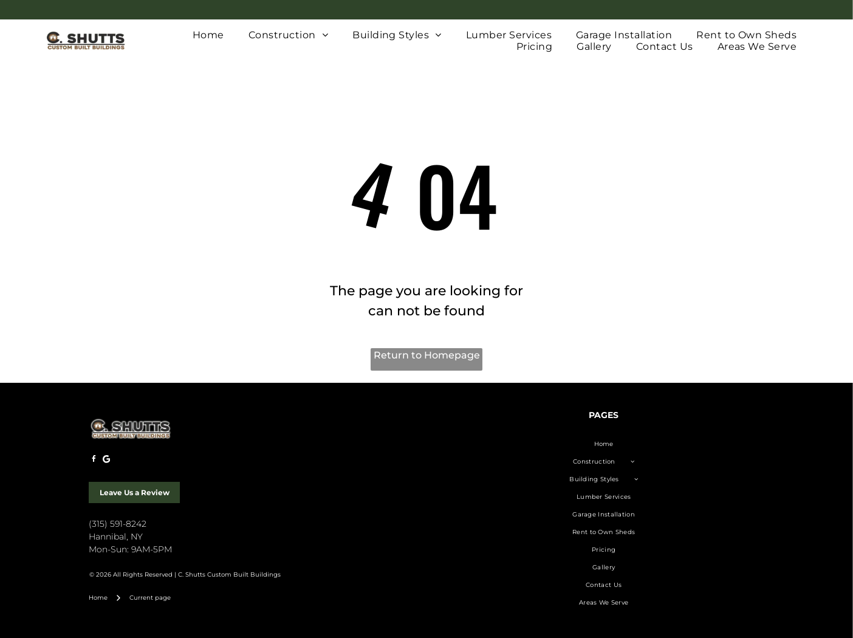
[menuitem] (208, 35)
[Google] (106, 460)
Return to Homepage (427, 355)
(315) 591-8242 (117, 523)
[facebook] (93, 460)
